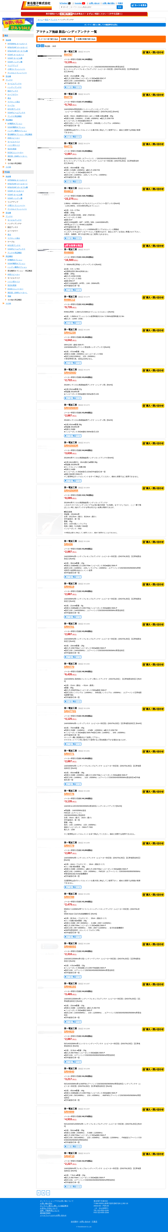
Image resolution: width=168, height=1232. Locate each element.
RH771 (68, 146)
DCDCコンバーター (15, 153)
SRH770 (69, 666)
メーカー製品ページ (73, 87)
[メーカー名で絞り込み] (48, 39)
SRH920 (69, 1031)
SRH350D (70, 372)
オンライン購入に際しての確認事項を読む (101, 25)
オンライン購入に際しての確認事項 (54, 1206)
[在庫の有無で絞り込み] (86, 39)
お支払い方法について (49, 1208)
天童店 (120, 3)
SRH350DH (71, 407)
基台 (9, 98)
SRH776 (69, 793)
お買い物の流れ (108, 3)
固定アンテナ (13, 91)
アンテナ (9, 80)
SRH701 (69, 626)
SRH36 (68, 544)
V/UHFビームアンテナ (16, 113)
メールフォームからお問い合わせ (53, 1215)
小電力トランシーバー (16, 69)
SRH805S (70, 946)
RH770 (68, 97)
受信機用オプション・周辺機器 (20, 134)
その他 (8, 167)
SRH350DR (71, 445)
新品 (6, 36)
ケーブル (11, 105)
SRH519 (69, 586)
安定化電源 (12, 149)
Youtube (80, 3)
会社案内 (74, 1222)
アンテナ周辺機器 (15, 116)
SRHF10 (69, 1156)
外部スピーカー (14, 138)
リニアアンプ (13, 65)
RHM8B (69, 252)
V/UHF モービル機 (15, 58)
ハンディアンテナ (15, 87)
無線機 (8, 40)
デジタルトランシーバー (17, 73)
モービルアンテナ (15, 84)
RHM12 (68, 191)
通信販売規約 (45, 1213)
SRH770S (70, 711)
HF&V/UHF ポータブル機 (18, 51)
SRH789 (69, 896)
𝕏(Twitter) (65, 3)
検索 (119, 7)
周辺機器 (9, 120)
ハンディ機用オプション (17, 131)
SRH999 (69, 1111)
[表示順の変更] (67, 39)
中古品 (7, 172)
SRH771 (69, 753)
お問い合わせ (94, 3)
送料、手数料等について (49, 1211)
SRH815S (70, 986)
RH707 (68, 54)
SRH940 (69, 1071)
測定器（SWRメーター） (18, 156)
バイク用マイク (14, 145)
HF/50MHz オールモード (17, 44)
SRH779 (69, 845)
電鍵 (9, 296)
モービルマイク (14, 142)
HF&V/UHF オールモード (18, 47)
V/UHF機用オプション (16, 127)
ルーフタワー (13, 94)
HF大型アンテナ (14, 109)
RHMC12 (69, 299)
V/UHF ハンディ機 (15, 62)
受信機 (8, 76)
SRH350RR (71, 490)
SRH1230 (70, 332)
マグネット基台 (14, 102)
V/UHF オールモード (16, 55)
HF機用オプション (15, 124)
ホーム (40, 20)
